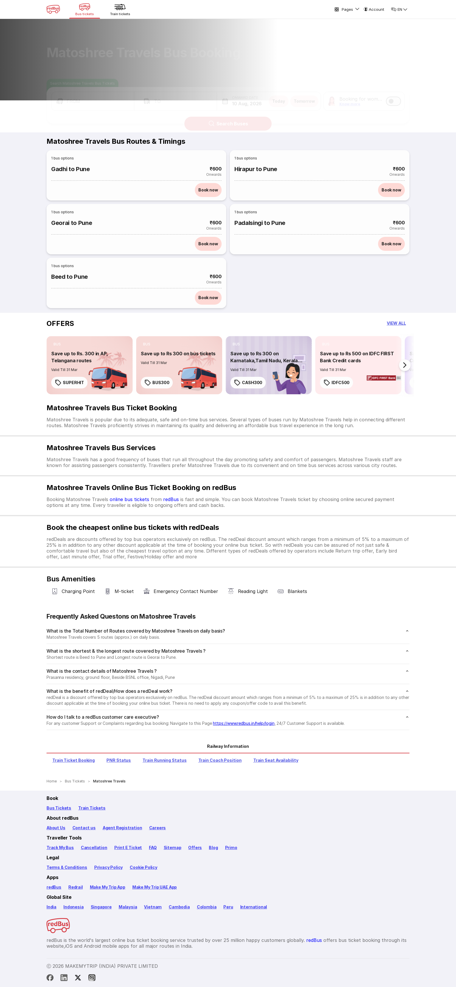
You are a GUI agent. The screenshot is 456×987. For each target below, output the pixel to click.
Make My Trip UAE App (154, 887)
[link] (90, 365)
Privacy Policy (108, 867)
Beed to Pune (69, 276)
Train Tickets (92, 807)
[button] (92, 96)
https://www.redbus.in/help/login (243, 723)
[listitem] (57, 344)
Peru (228, 906)
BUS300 (156, 382)
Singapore (101, 906)
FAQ (152, 847)
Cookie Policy (143, 867)
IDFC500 (336, 382)
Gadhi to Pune (70, 169)
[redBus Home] (53, 9)
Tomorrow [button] (304, 95)
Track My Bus (60, 847)
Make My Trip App (107, 887)
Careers (157, 827)
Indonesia (73, 906)
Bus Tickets (59, 807)
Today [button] (278, 95)
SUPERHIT (69, 382)
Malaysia (128, 906)
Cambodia (179, 906)
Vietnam (153, 906)
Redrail (75, 887)
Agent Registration (122, 827)
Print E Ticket (128, 847)
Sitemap (172, 847)
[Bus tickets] (84, 9)
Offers (195, 847)
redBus (171, 499)
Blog (213, 847)
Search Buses (228, 118)
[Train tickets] (120, 9)
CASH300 (248, 382)
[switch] (393, 96)
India (51, 906)
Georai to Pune (71, 222)
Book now (208, 189)
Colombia (207, 906)
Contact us (84, 827)
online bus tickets (129, 499)
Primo (231, 847)
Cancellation (94, 847)
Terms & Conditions (67, 867)
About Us (56, 827)
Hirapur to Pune (255, 169)
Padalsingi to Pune (259, 222)
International (253, 906)
